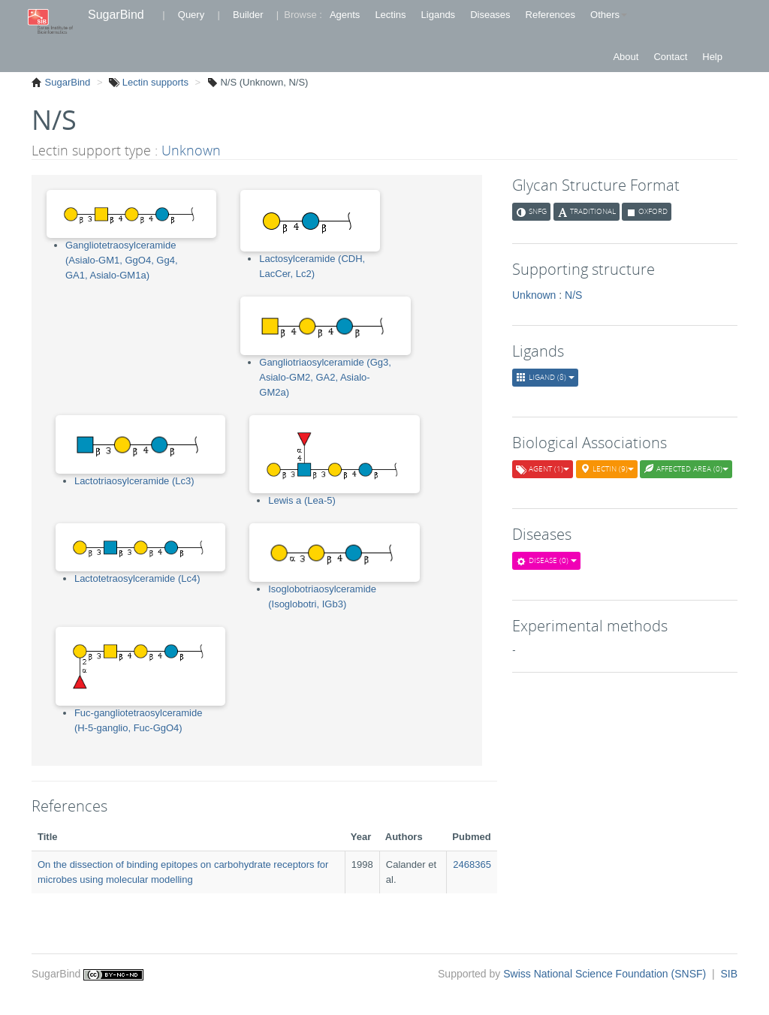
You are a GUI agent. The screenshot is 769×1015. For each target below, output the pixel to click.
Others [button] (608, 14)
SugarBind (116, 14)
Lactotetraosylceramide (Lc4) (137, 578)
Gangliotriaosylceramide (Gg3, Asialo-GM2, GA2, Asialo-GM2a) (325, 377)
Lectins (390, 14)
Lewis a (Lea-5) (302, 500)
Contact (670, 56)
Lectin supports (153, 82)
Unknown (191, 150)
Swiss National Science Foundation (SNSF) (606, 974)
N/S (573, 295)
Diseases (490, 14)
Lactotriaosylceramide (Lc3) (134, 480)
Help (712, 56)
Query (191, 14)
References (550, 14)
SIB (728, 974)
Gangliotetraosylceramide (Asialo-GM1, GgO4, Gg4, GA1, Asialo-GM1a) (121, 260)
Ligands (438, 14)
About (625, 56)
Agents (345, 14)
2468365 (472, 864)
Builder (248, 14)
